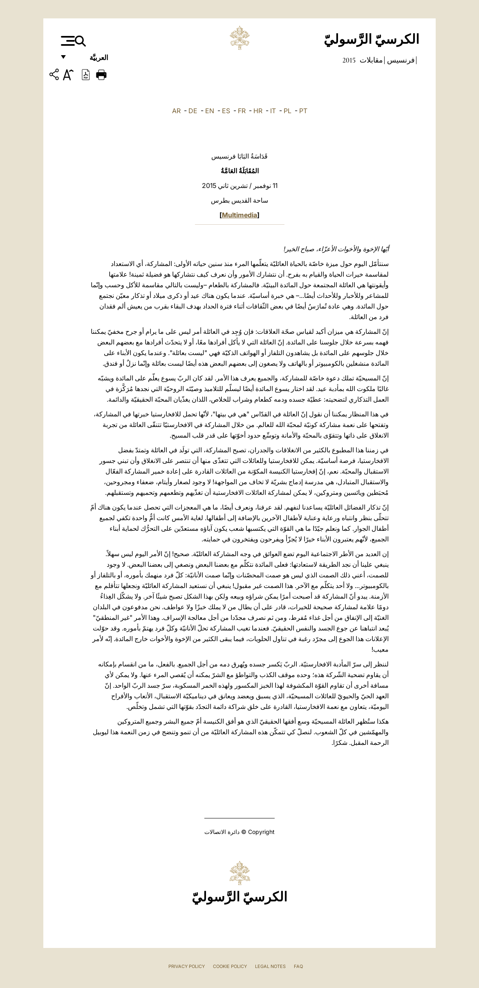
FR (242, 111)
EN (209, 111)
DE (192, 111)
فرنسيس (400, 60)
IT (273, 111)
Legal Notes (270, 966)
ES (226, 111)
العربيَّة (90, 60)
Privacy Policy (186, 966)
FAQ (298, 966)
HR (257, 111)
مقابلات (370, 60)
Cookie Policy (230, 966)
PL (287, 111)
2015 (349, 60)
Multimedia (239, 215)
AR (176, 111)
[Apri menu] (67, 41)
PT (303, 111)
